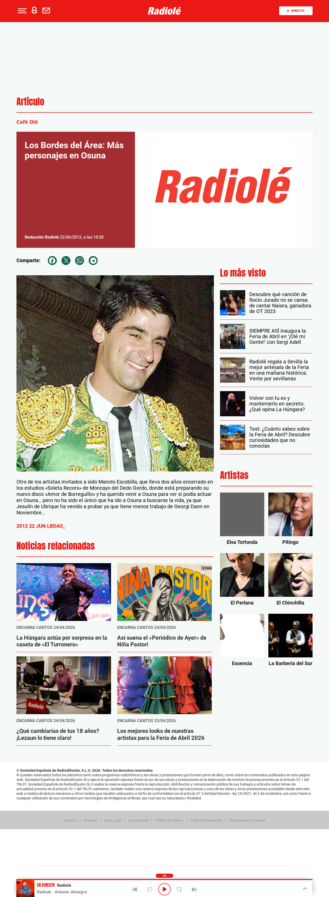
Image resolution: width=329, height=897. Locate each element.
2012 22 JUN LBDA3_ (40, 526)
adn (237, 843)
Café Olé (27, 121)
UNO (141, 851)
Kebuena (251, 851)
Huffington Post (112, 851)
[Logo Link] (164, 11)
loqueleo (219, 859)
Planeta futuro (232, 851)
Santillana (154, 843)
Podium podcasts (153, 859)
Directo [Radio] (295, 11)
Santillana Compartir (182, 843)
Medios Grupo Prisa (60, 860)
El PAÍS (105, 843)
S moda (196, 859)
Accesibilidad (138, 820)
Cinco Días (175, 851)
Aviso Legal (113, 820)
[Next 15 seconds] (179, 889)
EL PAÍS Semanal (214, 851)
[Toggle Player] (304, 889)
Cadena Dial (195, 851)
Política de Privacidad (205, 820)
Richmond (102, 859)
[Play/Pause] (164, 889)
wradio (155, 851)
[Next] (194, 889)
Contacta (69, 820)
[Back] (135, 889)
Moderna (127, 859)
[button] (21, 11)
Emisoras (90, 820)
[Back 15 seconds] (149, 889)
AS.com (220, 843)
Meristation (244, 859)
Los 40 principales (130, 843)
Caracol (256, 843)
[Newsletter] (47, 11)
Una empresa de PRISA (60, 847)
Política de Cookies (169, 820)
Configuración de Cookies (247, 820)
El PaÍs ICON (175, 859)
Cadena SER (204, 843)
